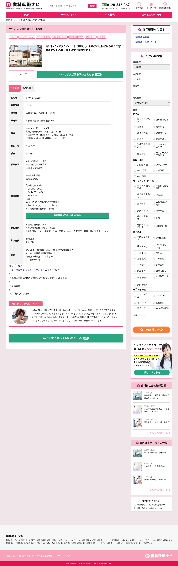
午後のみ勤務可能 (43, 37)
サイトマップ (64, 556)
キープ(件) (151, 5)
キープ (21, 74)
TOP (26, 14)
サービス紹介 (68, 14)
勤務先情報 (28, 88)
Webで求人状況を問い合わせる (80, 74)
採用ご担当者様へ (46, 556)
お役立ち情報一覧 (160, 433)
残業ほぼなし (91, 37)
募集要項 (14, 88)
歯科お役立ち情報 (152, 14)
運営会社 (11, 556)
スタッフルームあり (26, 37)
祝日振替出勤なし (60, 37)
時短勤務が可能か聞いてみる (67, 215)
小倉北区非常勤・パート (145, 42)
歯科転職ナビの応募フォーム (25, 269)
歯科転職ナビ (11, 20)
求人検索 (139, 5)
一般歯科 (101, 37)
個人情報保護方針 (26, 556)
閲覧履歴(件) (165, 5)
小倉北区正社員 (141, 37)
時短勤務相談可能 (76, 37)
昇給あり (13, 37)
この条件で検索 (151, 329)
